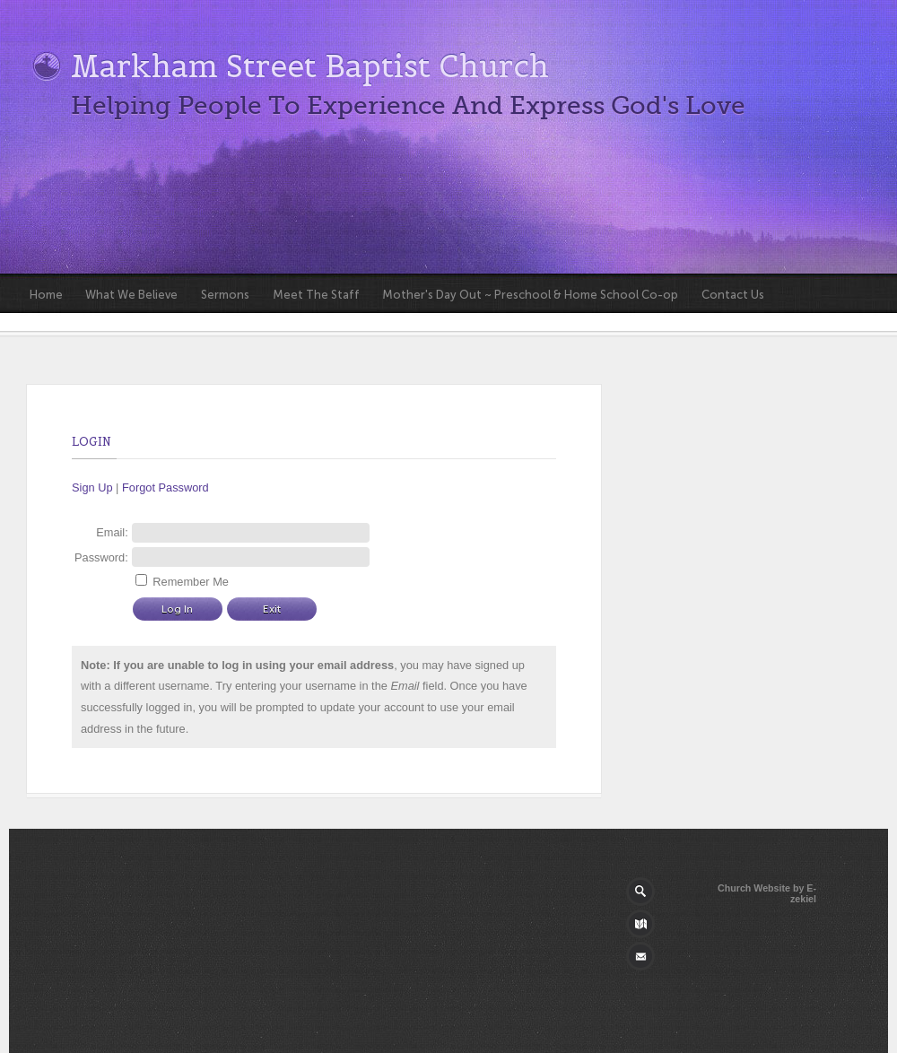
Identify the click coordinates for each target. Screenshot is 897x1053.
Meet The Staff (316, 294)
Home (46, 294)
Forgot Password (165, 487)
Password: (101, 557)
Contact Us (732, 294)
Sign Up (92, 487)
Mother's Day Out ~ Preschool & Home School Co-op (530, 294)
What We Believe (131, 294)
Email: (112, 532)
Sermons (225, 294)
